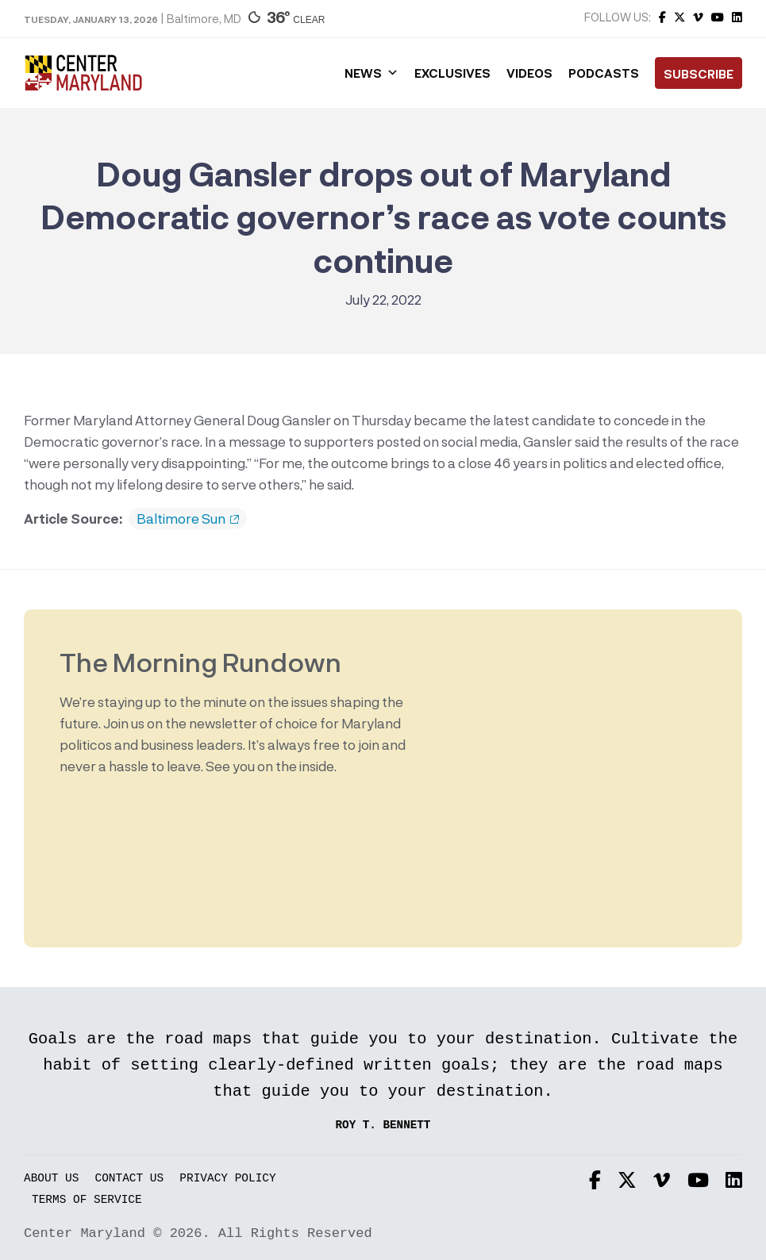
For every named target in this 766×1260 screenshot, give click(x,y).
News (371, 73)
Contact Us (129, 1178)
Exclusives (452, 73)
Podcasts (603, 73)
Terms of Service (87, 1200)
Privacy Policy (227, 1178)
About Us (51, 1178)
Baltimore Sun (188, 519)
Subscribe (698, 74)
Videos (529, 73)
